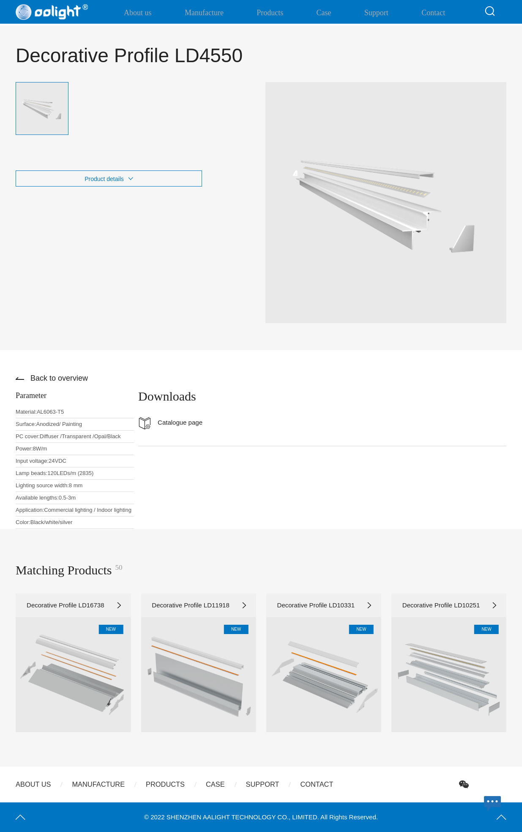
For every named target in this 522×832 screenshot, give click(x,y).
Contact (420, 12)
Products (277, 12)
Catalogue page (180, 422)
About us (159, 12)
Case (324, 12)
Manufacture (218, 12)
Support (370, 12)
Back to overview (59, 378)
